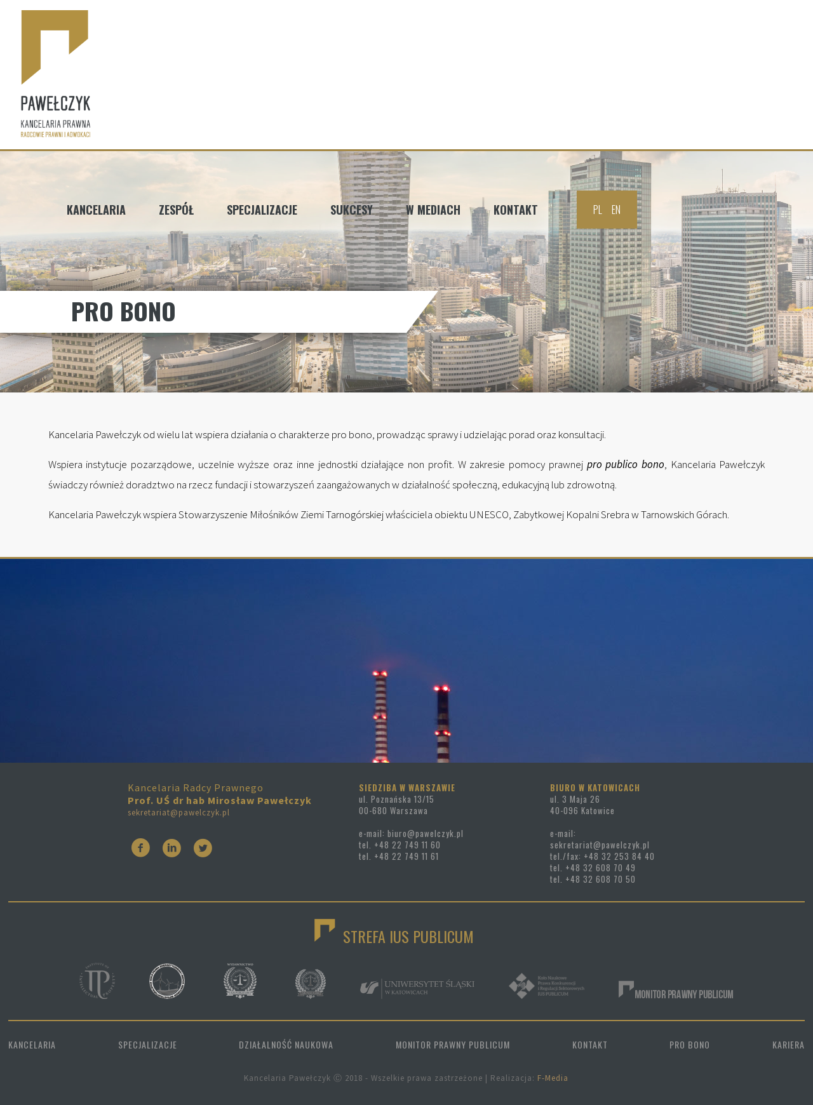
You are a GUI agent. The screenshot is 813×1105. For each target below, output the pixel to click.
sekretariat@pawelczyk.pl (179, 812)
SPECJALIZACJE (147, 1044)
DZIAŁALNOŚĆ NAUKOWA (286, 1044)
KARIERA (788, 1044)
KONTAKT (590, 1044)
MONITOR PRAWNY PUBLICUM (453, 1044)
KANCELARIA (32, 1044)
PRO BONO (689, 1044)
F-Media (552, 1078)
